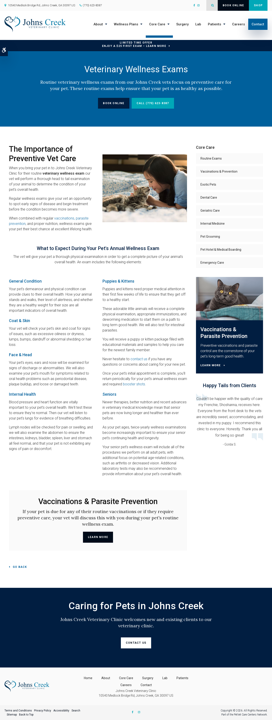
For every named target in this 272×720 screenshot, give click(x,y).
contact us (139, 359)
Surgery (182, 24)
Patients (214, 24)
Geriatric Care (210, 210)
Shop (258, 5)
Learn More (98, 537)
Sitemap (12, 714)
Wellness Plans (126, 24)
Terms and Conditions (18, 710)
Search (76, 710)
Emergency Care (212, 262)
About (98, 24)
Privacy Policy (42, 710)
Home (88, 678)
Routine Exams (211, 158)
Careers (238, 24)
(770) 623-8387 (92, 5)
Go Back (20, 567)
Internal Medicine (212, 223)
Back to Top (26, 714)
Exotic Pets (208, 184)
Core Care (157, 24)
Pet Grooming (210, 236)
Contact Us (136, 642)
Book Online (233, 5)
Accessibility (61, 710)
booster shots (134, 384)
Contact (258, 24)
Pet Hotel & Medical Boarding (220, 249)
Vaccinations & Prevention (218, 171)
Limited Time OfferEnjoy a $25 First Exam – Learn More (134, 44)
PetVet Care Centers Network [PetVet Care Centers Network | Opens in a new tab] (250, 714)
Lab (198, 24)
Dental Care (208, 197)
